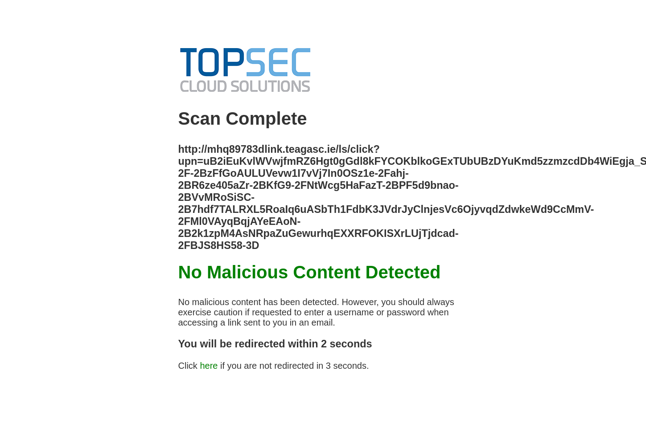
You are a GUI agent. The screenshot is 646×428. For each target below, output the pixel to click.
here (209, 366)
